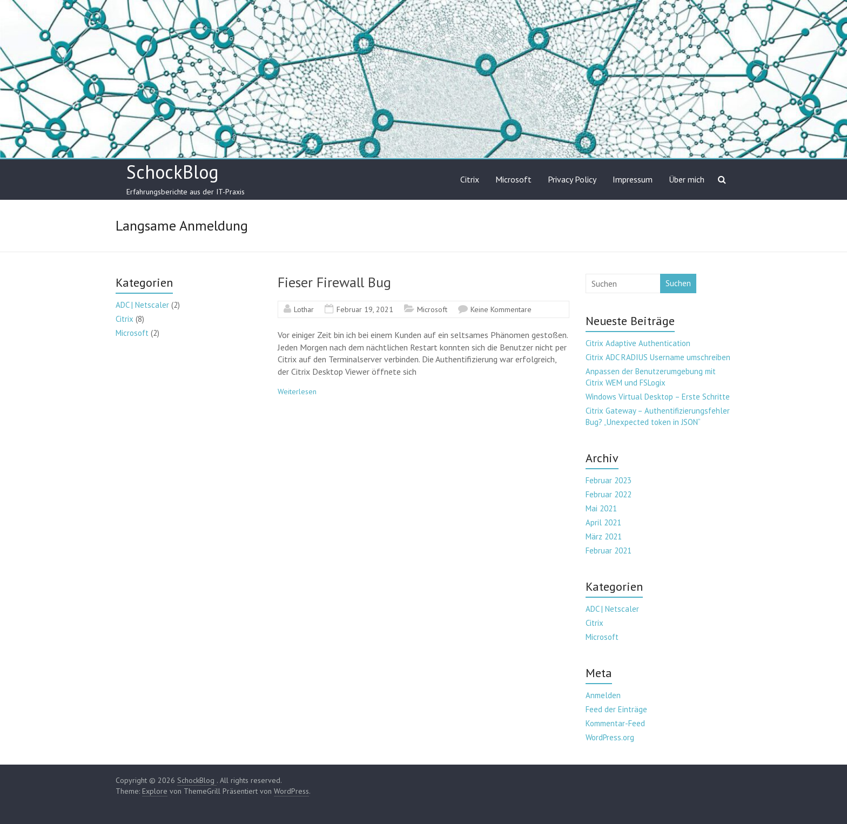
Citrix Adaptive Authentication (638, 343)
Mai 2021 (601, 508)
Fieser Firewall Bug (334, 282)
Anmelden (603, 695)
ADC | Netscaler (142, 305)
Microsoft (513, 179)
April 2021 (603, 522)
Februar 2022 (608, 494)
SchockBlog (172, 172)
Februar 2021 (608, 550)
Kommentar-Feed (615, 723)
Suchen (678, 283)
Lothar (304, 309)
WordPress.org (610, 737)
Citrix (469, 179)
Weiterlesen (297, 391)
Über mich (686, 179)
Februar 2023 (608, 480)
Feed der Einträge (616, 709)
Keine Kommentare (501, 309)
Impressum (633, 179)
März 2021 (604, 536)
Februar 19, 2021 (365, 309)
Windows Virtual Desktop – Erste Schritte (658, 396)
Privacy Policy (572, 179)
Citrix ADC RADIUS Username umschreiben (658, 357)
